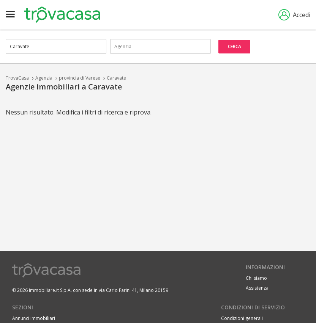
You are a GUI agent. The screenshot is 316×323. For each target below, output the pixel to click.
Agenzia (43, 78)
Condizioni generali (242, 318)
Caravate (116, 78)
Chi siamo (256, 278)
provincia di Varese (79, 78)
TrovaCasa (17, 78)
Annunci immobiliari (33, 318)
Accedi (294, 14)
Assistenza (257, 288)
